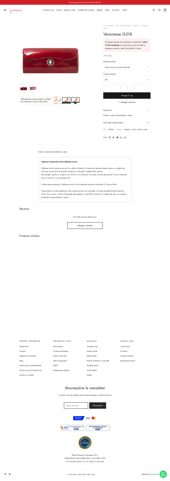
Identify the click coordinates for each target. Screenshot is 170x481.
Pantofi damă (92, 351)
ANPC (55, 365)
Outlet (124, 10)
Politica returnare (60, 356)
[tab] (127, 110)
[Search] (159, 10)
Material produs (109, 61)
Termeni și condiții (26, 375)
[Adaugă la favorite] (127, 102)
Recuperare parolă (127, 360)
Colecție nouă (48, 10)
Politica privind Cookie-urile (30, 370)
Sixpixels (154, 474)
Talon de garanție (60, 360)
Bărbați (99, 10)
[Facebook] (109, 137)
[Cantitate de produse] (127, 88)
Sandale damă (92, 365)
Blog (21, 360)
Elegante (136, 25)
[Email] (125, 137)
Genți (107, 10)
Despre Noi (24, 346)
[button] (163, 474)
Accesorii (115, 10)
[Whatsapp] (121, 137)
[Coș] (165, 10)
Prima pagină (108, 25)
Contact (22, 351)
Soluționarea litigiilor (61, 370)
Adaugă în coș (127, 95)
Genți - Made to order (122, 25)
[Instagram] (10, 474)
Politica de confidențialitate (30, 365)
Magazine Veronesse (27, 356)
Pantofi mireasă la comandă (98, 360)
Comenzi (123, 351)
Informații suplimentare (113, 122)
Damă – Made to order (66, 10)
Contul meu (125, 346)
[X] (113, 137)
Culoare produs (109, 74)
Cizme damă (92, 370)
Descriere (107, 110)
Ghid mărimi (58, 346)
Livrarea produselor (60, 351)
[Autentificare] (153, 10)
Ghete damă (91, 356)
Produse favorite (126, 356)
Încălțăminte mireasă (86, 10)
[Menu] (5, 10)
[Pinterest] (117, 137)
